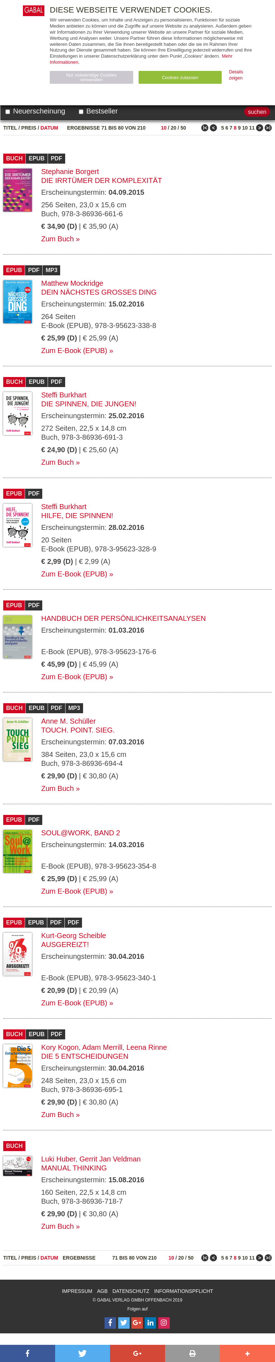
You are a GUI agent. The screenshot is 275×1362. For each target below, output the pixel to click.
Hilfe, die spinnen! (77, 516)
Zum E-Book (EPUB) (74, 350)
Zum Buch (57, 239)
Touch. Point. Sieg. (78, 730)
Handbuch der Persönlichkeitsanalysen (123, 618)
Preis (28, 128)
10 (164, 128)
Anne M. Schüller (68, 721)
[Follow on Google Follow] (137, 1323)
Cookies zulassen (180, 77)
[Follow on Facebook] (110, 1323)
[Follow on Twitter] (124, 1323)
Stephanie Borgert (70, 171)
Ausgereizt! (65, 944)
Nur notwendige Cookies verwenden (91, 77)
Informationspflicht (183, 1291)
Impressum (77, 1291)
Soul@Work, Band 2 (80, 833)
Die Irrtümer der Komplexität (101, 180)
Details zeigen (236, 75)
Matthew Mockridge (72, 283)
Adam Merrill (102, 1047)
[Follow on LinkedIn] (150, 1323)
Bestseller (98, 111)
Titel (10, 128)
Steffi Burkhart (63, 395)
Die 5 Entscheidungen (84, 1056)
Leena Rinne (146, 1047)
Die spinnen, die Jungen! (88, 404)
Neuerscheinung (35, 111)
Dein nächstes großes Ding (98, 292)
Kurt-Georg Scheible (73, 936)
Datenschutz (130, 1291)
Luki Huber (58, 1159)
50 (183, 128)
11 (252, 128)
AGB (102, 1291)
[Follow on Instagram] (164, 1323)
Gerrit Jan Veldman (110, 1159)
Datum (49, 128)
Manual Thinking (74, 1168)
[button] (27, 1353)
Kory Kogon (60, 1047)
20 (174, 128)
